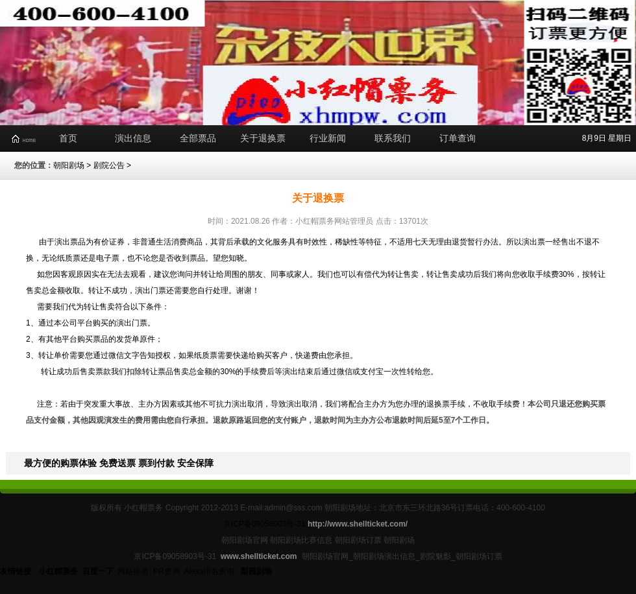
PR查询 (166, 571)
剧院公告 (109, 165)
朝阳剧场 (68, 165)
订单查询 (457, 138)
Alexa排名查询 (210, 571)
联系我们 (392, 138)
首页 (68, 138)
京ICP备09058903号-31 (264, 524)
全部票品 (198, 138)
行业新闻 (328, 138)
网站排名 (133, 571)
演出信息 (133, 138)
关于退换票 (263, 138)
